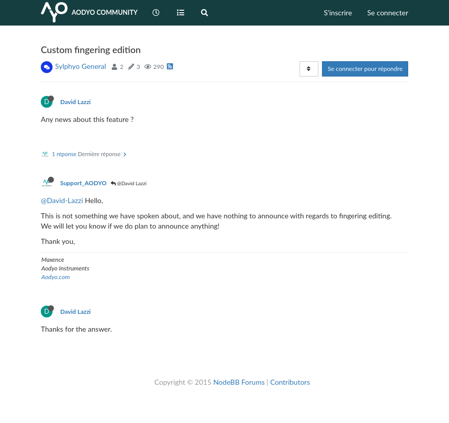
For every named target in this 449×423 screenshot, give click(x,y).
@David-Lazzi (62, 200)
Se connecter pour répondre (365, 68)
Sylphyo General (80, 66)
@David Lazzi (129, 183)
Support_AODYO (83, 183)
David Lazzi (75, 102)
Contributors (290, 382)
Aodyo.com (55, 277)
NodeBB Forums (239, 382)
